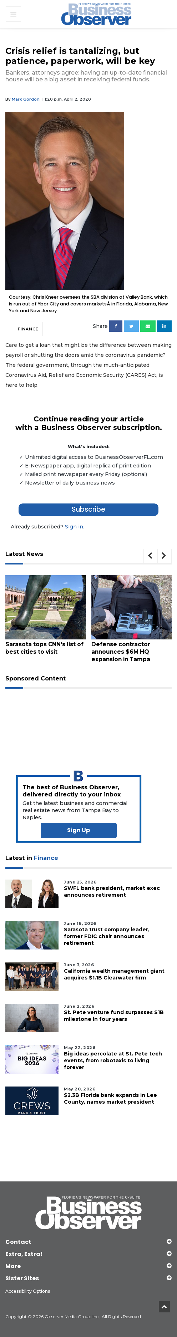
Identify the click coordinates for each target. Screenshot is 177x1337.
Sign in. (47, 526)
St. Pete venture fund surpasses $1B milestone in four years (114, 1015)
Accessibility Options (27, 1291)
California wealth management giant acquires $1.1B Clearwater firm (114, 974)
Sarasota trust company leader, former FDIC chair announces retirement (107, 936)
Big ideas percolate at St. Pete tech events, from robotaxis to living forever (113, 1060)
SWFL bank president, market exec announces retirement (112, 891)
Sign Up (78, 830)
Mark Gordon (25, 99)
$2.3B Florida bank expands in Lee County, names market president (110, 1098)
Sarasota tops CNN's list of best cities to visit (49, 648)
